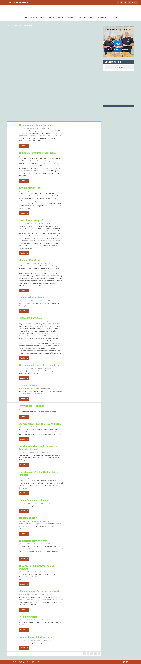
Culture (50, 17)
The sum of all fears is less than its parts (40, 365)
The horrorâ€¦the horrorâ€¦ (33, 540)
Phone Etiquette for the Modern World (39, 591)
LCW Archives (102, 17)
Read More (24, 145)
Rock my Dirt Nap (28, 616)
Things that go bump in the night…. (38, 152)
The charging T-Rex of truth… (35, 124)
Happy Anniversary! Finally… (34, 499)
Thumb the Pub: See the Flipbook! (15, 2)
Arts (42, 17)
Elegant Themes (26, 662)
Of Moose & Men (28, 385)
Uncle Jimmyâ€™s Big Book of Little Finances (38, 473)
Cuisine (71, 17)
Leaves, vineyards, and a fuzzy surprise (40, 423)
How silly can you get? (31, 220)
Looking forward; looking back (35, 636)
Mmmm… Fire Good (29, 260)
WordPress (44, 662)
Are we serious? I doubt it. (33, 297)
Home (25, 17)
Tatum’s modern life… (30, 187)
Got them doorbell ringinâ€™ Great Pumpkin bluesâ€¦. (38, 448)
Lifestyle (61, 17)
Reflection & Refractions (39, 128)
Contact (114, 17)
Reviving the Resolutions (32, 405)
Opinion (33, 17)
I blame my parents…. (30, 317)
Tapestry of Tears (28, 517)
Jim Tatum (23, 128)
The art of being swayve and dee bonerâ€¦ (36, 567)
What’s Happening (85, 17)
